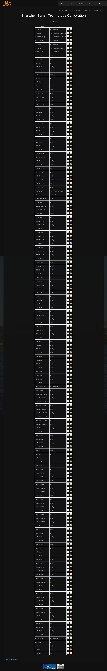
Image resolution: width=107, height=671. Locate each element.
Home (61, 3)
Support (81, 3)
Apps (70, 3)
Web (100, 3)
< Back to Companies (11, 659)
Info (90, 3)
